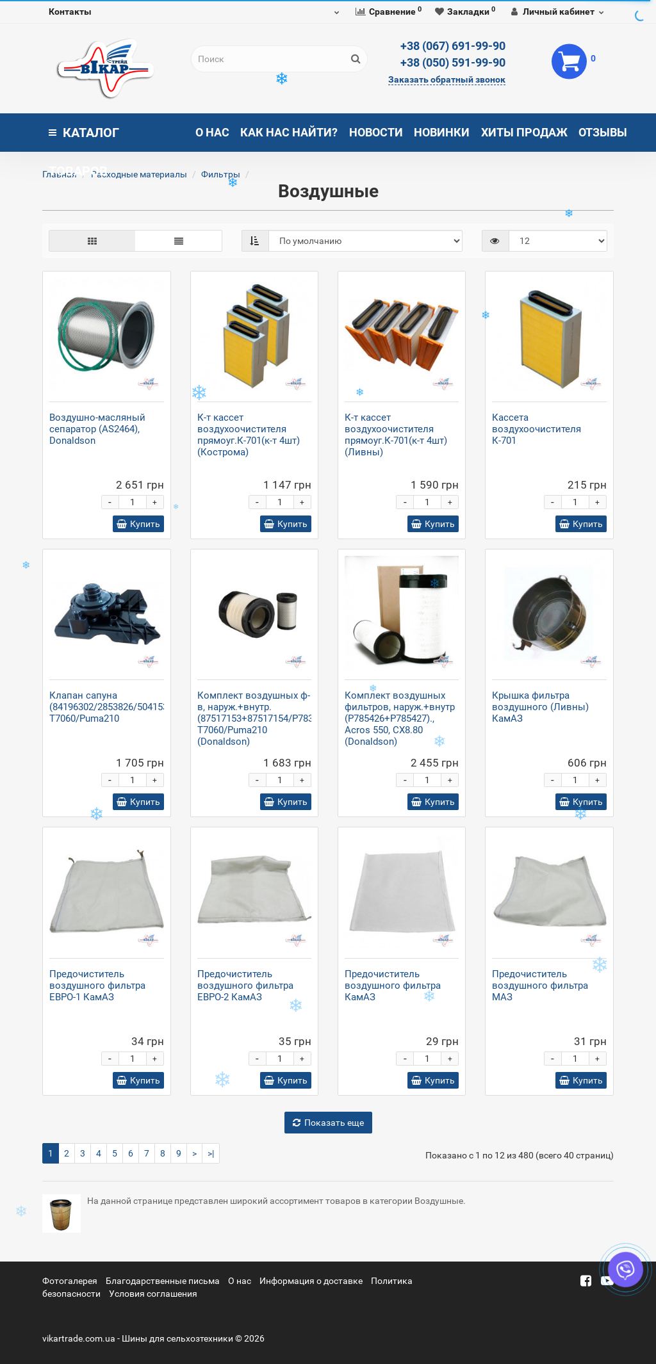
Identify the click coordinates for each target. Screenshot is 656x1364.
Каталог (84, 138)
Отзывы (602, 132)
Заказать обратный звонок (446, 79)
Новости (376, 132)
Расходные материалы (139, 174)
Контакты (70, 11)
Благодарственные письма (163, 1281)
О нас (212, 132)
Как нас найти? (289, 132)
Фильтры (220, 174)
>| (211, 1153)
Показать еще (328, 1122)
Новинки (442, 132)
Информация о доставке (311, 1281)
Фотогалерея (69, 1281)
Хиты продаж (524, 132)
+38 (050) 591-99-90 (452, 62)
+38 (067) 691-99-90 (452, 46)
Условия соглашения (153, 1293)
